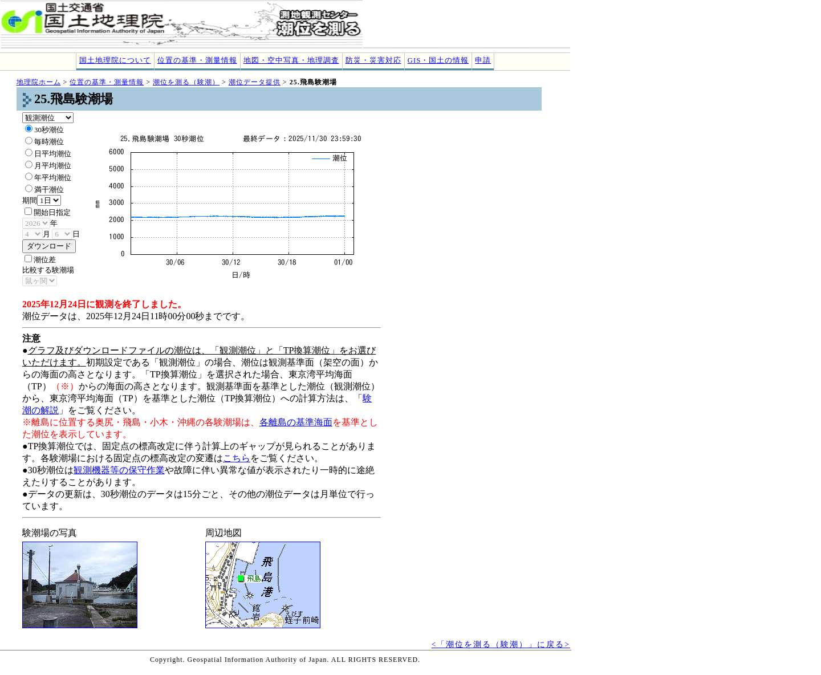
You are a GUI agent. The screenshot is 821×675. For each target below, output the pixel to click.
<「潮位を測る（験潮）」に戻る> (501, 644)
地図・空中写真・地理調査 (291, 60)
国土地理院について (115, 60)
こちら (236, 458)
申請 (483, 60)
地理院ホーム (39, 82)
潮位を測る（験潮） (186, 82)
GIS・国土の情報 (438, 60)
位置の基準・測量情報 (197, 60)
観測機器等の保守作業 (119, 470)
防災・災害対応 (373, 60)
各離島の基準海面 (295, 422)
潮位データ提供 (255, 82)
